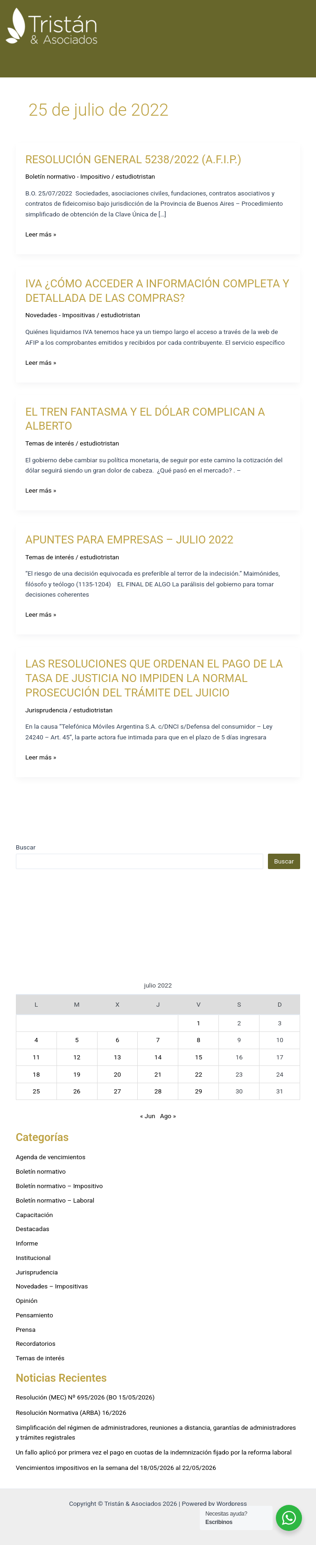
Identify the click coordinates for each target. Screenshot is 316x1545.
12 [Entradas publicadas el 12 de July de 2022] (76, 1057)
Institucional (33, 1257)
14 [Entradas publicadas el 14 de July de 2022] (158, 1057)
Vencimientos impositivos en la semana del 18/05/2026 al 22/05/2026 (116, 1467)
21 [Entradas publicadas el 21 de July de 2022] (158, 1074)
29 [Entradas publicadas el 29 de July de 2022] (198, 1091)
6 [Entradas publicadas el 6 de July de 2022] (117, 1040)
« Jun (147, 1116)
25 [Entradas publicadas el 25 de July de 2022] (36, 1091)
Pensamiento (34, 1315)
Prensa (25, 1329)
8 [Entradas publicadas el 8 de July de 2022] (199, 1040)
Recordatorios (36, 1343)
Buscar (25, 847)
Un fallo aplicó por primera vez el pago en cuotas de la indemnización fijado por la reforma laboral (154, 1452)
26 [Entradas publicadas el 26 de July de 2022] (76, 1091)
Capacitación (34, 1214)
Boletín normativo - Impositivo (67, 176)
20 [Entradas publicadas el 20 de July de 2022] (117, 1074)
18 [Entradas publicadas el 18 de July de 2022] (36, 1074)
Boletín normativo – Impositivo (59, 1186)
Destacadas (32, 1228)
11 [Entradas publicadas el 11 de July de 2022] (36, 1057)
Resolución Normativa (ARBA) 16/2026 (71, 1412)
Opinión (27, 1300)
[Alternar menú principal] (302, 26)
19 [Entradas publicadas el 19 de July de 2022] (76, 1074)
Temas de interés (49, 443)
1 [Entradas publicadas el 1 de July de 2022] (199, 1023)
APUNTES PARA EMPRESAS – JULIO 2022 (129, 539)
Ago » (168, 1116)
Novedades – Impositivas (52, 1286)
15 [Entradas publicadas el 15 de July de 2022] (198, 1057)
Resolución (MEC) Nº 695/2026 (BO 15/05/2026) (85, 1397)
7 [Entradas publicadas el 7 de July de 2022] (158, 1040)
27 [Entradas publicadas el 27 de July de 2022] (117, 1091)
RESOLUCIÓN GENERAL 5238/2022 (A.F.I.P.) (133, 159)
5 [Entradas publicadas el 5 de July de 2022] (77, 1040)
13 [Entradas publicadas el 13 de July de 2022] (117, 1057)
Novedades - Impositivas (60, 315)
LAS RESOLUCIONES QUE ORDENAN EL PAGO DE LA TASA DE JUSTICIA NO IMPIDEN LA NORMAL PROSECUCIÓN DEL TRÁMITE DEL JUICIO (154, 678)
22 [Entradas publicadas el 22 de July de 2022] (198, 1074)
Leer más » (40, 233)
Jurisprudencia (46, 710)
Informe (27, 1243)
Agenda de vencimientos (50, 1157)
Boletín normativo (41, 1171)
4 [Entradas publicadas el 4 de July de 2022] (36, 1040)
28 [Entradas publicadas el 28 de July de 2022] (158, 1091)
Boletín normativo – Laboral (55, 1200)
